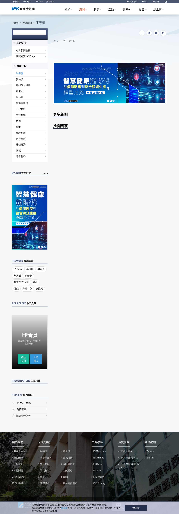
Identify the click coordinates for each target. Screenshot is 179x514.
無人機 (17, 275)
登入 (146, 1)
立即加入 (36, 359)
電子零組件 (46, 457)
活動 (111, 9)
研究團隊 (18, 457)
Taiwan (150, 451)
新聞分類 (20, 65)
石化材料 (21, 109)
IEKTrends (98, 457)
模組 (68, 9)
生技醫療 (21, 115)
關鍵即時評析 (23, 415)
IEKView (39, 1)
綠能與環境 (22, 103)
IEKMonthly (99, 483)
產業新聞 (27, 22)
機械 (18, 120)
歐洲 (35, 282)
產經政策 (21, 132)
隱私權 (64, 508)
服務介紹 (18, 451)
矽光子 (28, 275)
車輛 (18, 126)
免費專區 (16, 1)
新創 (18, 150)
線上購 (157, 9)
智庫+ (127, 9)
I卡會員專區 (126, 451)
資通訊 (19, 79)
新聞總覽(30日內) (25, 56)
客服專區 (133, 1)
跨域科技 (67, 457)
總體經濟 (21, 144)
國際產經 (45, 483)
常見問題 (18, 470)
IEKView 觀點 (24, 403)
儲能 (16, 288)
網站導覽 (20, 477)
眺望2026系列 (21, 282)
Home (15, 22)
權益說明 (23, 359)
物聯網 (19, 91)
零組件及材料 (23, 85)
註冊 (157, 1)
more (45, 173)
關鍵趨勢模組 (70, 483)
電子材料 (21, 156)
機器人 (41, 269)
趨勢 (97, 9)
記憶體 (39, 288)
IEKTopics (27, 1)
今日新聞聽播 (23, 50)
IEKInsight (98, 477)
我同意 (136, 507)
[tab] (30, 43)
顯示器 (19, 97)
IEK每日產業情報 (129, 457)
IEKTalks (98, 464)
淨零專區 (50, 1)
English (150, 457)
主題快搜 (20, 42)
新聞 (82, 9)
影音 (142, 9)
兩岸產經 (21, 138)
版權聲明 (18, 464)
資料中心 (27, 288)
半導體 (40, 22)
